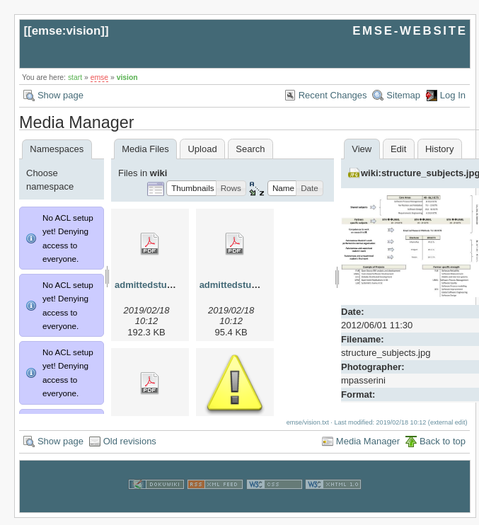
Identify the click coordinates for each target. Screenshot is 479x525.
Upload (202, 149)
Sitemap (403, 95)
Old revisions (129, 448)
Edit (398, 149)
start (75, 77)
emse (99, 77)
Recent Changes (333, 95)
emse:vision (66, 31)
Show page (60, 95)
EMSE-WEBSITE (409, 31)
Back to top (443, 448)
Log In (453, 95)
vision (127, 77)
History (439, 149)
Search (250, 149)
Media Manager (368, 448)
